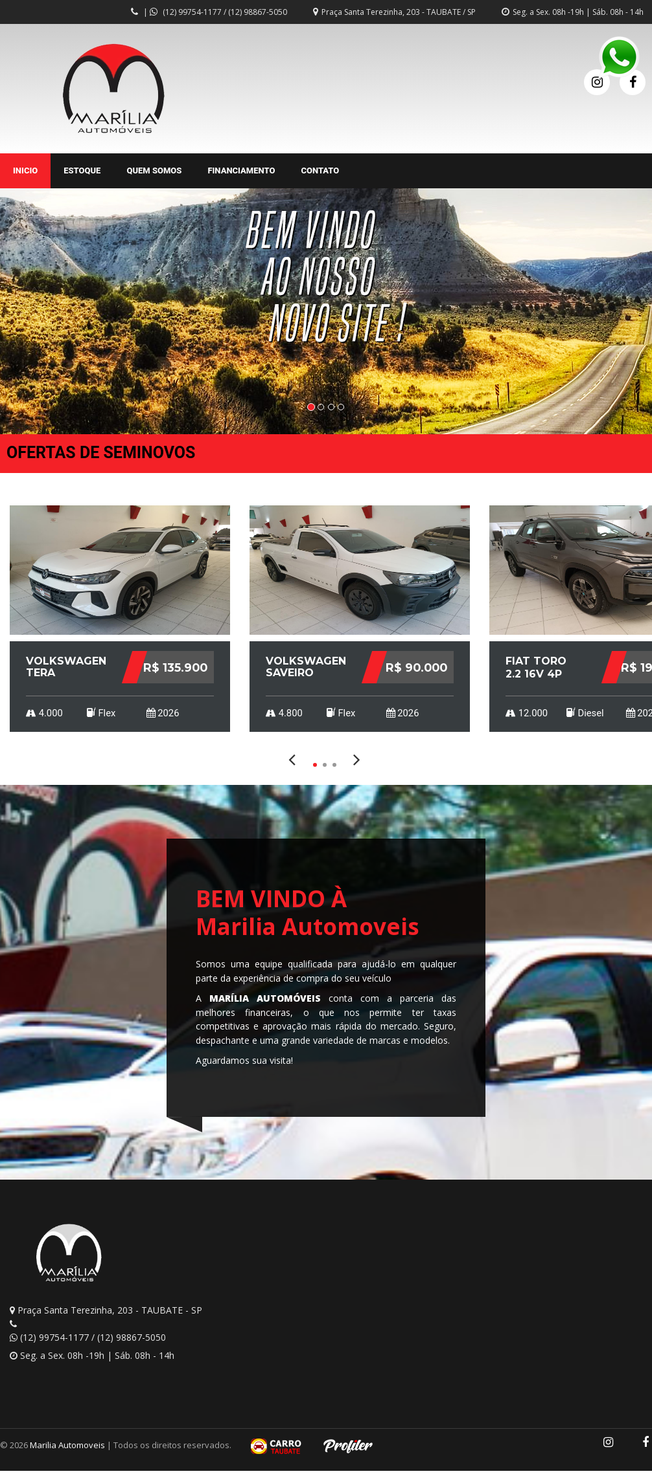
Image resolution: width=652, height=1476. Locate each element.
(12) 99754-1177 (192, 11)
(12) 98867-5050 (257, 11)
